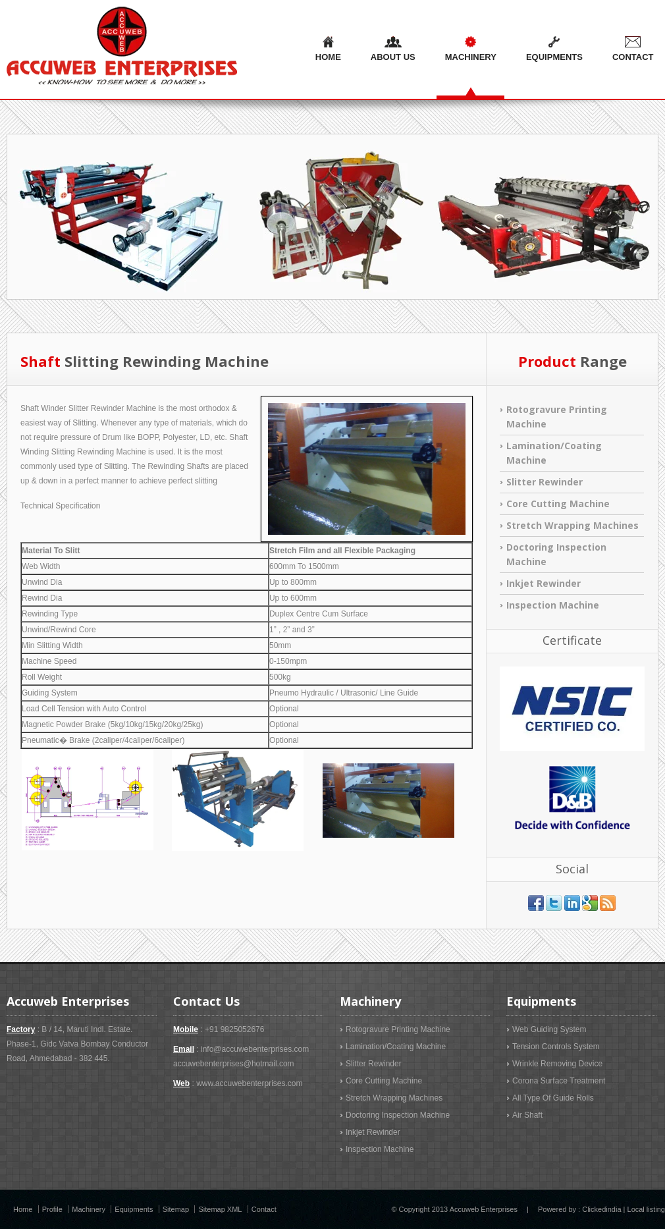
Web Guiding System (549, 1029)
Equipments (554, 49)
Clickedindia (601, 1209)
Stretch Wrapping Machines (572, 525)
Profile (52, 1209)
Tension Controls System (556, 1046)
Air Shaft (527, 1115)
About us (393, 49)
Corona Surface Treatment (558, 1080)
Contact (264, 1209)
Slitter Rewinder (544, 482)
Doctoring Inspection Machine (398, 1115)
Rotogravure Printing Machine (398, 1029)
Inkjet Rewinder (543, 583)
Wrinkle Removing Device (557, 1063)
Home (328, 49)
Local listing (646, 1209)
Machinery (470, 49)
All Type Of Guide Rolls (553, 1098)
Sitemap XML (220, 1209)
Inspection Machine (552, 605)
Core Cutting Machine (558, 503)
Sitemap (176, 1209)
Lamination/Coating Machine (396, 1046)
